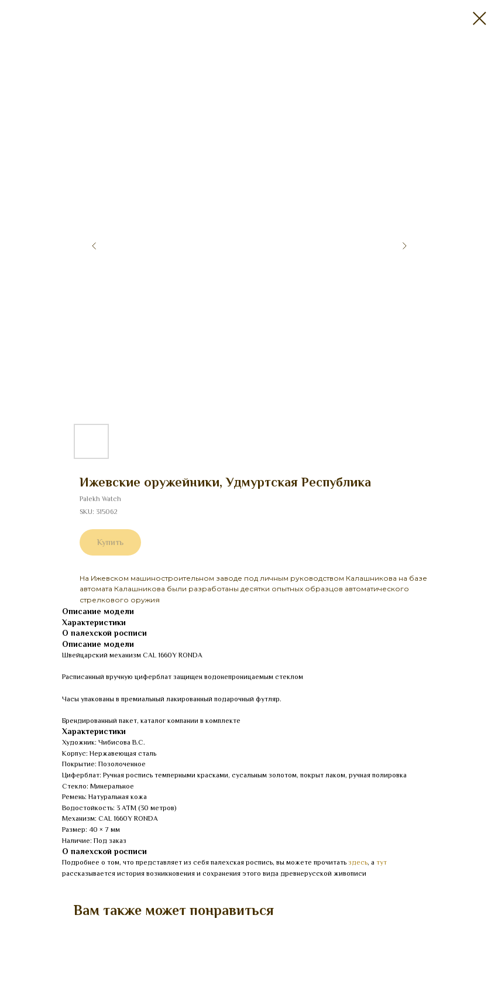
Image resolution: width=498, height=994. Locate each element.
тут (381, 862)
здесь (358, 862)
